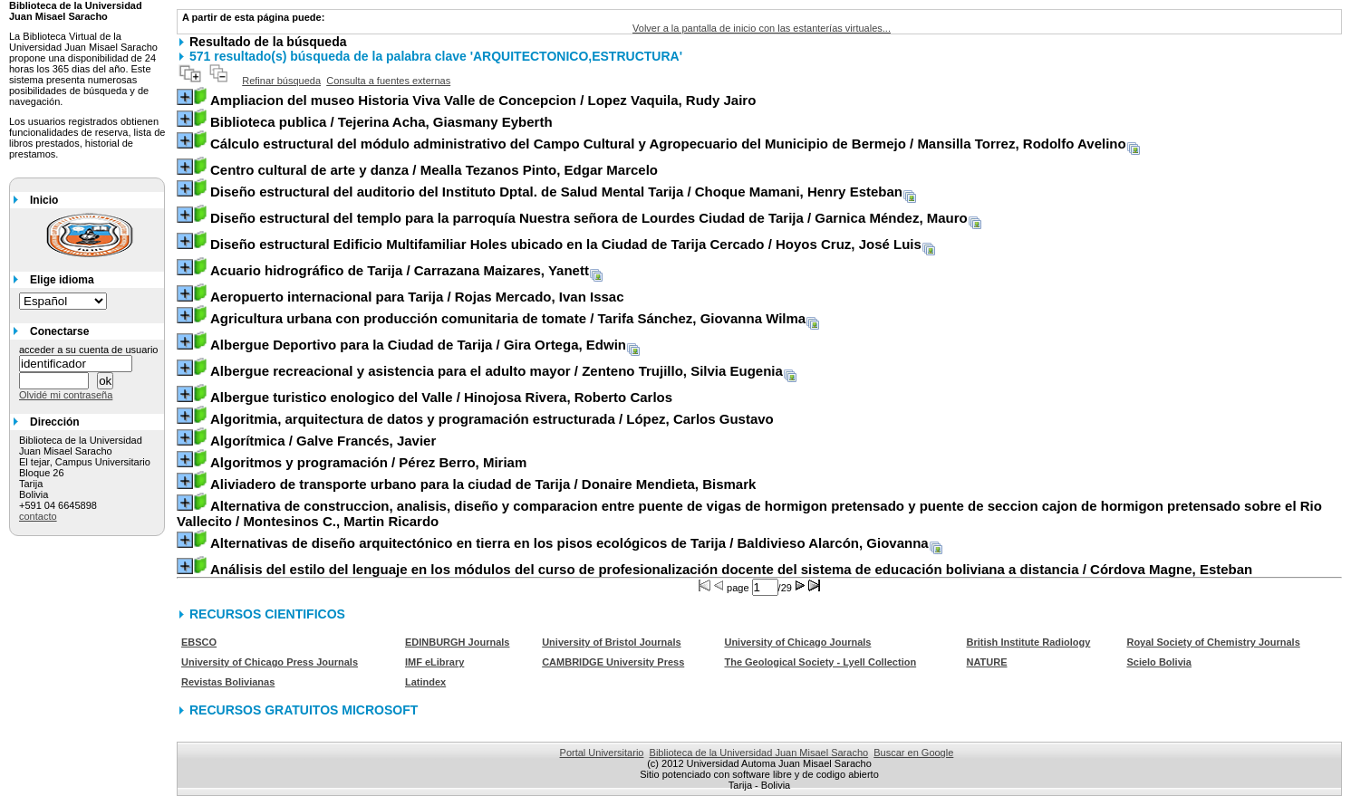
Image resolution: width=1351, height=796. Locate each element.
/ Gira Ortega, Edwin (418, 344)
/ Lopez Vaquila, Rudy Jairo (483, 100)
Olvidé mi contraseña (65, 394)
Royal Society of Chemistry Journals (1212, 642)
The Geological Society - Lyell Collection (820, 662)
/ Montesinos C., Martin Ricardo (749, 513)
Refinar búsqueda (281, 80)
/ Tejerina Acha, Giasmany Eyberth (381, 121)
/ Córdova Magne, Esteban (731, 569)
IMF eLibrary (434, 662)
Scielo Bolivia (1159, 662)
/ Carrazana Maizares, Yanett (399, 270)
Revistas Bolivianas (228, 681)
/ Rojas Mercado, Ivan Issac (417, 296)
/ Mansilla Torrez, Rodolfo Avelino (668, 143)
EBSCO (199, 642)
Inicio (44, 200)
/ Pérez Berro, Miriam (368, 462)
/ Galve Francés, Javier (323, 440)
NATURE (986, 662)
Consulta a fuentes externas (388, 80)
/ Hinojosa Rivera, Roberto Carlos (441, 397)
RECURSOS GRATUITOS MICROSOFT (303, 710)
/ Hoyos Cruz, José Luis (566, 244)
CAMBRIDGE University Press (613, 662)
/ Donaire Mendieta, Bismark (483, 484)
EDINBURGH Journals (457, 642)
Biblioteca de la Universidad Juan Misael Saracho (759, 752)
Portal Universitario (602, 752)
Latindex (425, 681)
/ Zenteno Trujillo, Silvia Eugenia (496, 371)
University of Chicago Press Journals (269, 662)
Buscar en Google (913, 752)
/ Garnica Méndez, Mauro (589, 217)
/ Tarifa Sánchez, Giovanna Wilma (508, 318)
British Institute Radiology (1028, 642)
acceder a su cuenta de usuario (89, 349)
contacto (38, 516)
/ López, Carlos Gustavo (492, 419)
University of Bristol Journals (611, 642)
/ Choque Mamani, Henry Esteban (556, 191)
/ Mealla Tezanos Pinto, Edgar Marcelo (434, 169)
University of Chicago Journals (797, 642)
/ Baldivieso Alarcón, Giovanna (569, 543)
